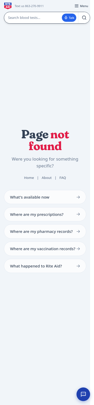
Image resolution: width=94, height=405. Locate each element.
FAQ (62, 177)
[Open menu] (81, 6)
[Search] (84, 17)
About (47, 177)
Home (29, 177)
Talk (69, 18)
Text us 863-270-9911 (29, 6)
